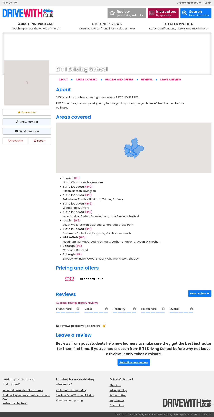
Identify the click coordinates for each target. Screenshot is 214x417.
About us (115, 385)
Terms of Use (118, 395)
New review (200, 293)
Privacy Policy (118, 390)
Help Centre (10, 2)
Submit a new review (133, 362)
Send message (27, 131)
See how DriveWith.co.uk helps (75, 395)
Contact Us (117, 405)
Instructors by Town (15, 403)
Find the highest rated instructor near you (26, 397)
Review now (27, 112)
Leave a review (170, 79)
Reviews (147, 79)
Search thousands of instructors (23, 390)
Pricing (119, 79)
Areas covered (87, 79)
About (63, 79)
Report (39, 140)
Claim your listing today (71, 390)
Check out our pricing (69, 400)
